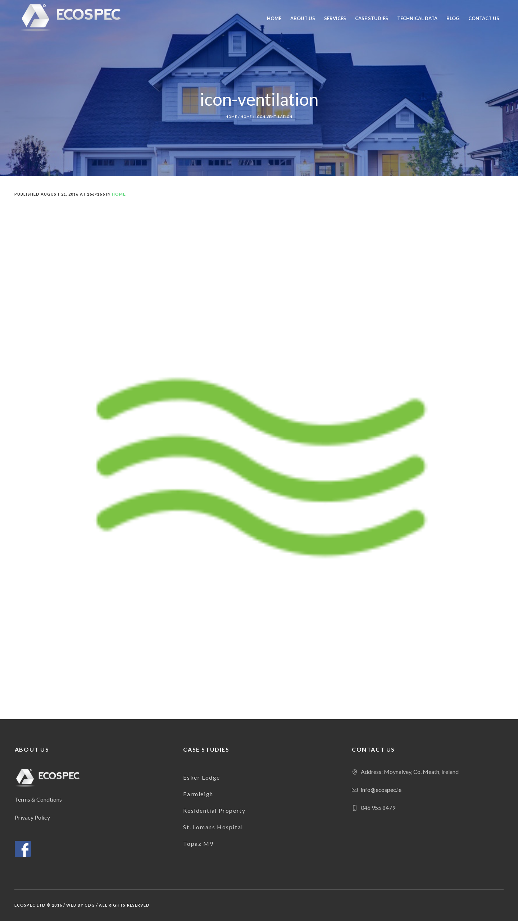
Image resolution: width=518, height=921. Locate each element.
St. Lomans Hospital (213, 827)
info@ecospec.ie (381, 789)
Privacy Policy (32, 817)
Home (231, 117)
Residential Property (214, 810)
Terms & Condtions (38, 799)
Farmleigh (198, 793)
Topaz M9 (198, 843)
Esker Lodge (201, 777)
